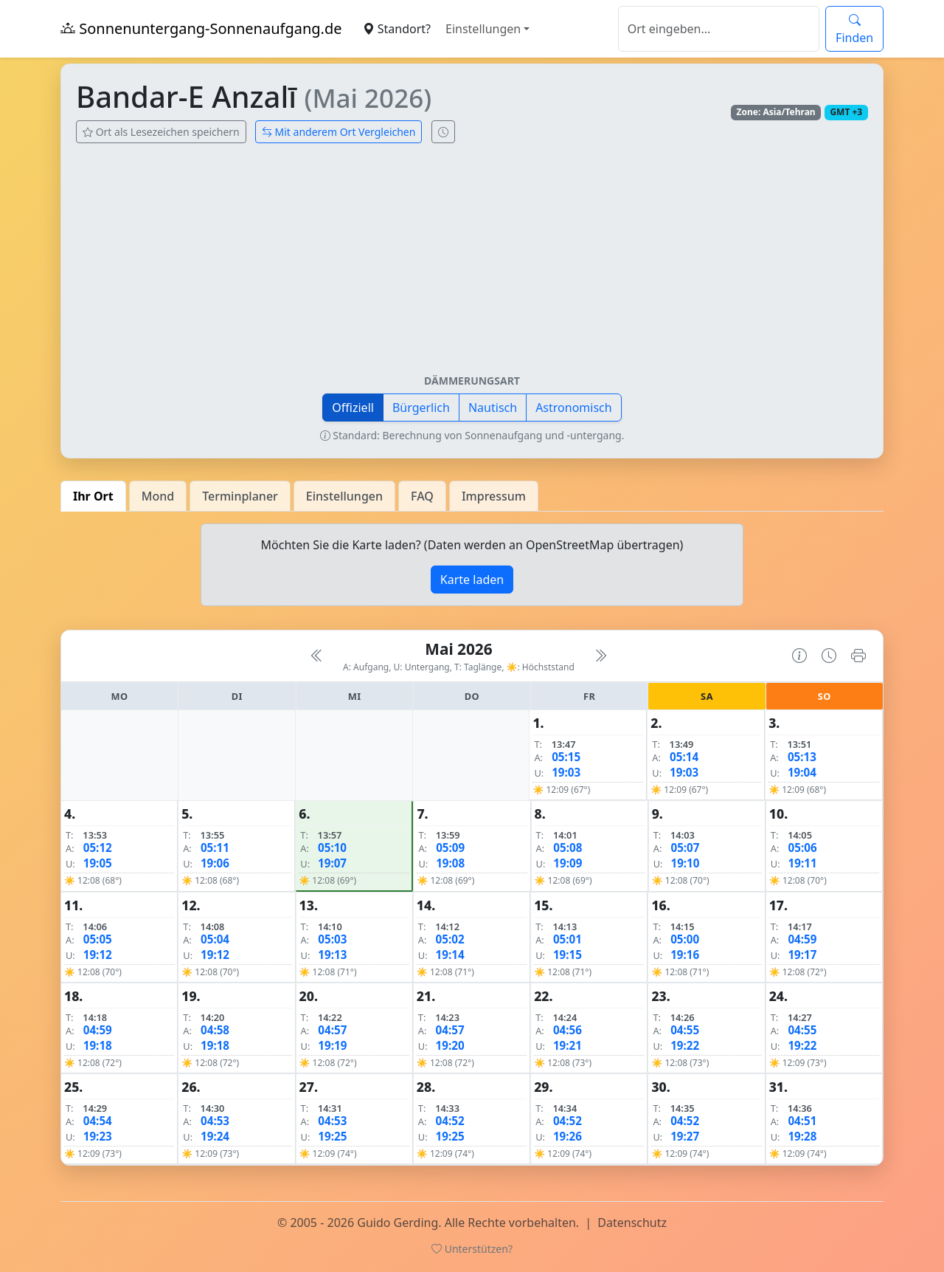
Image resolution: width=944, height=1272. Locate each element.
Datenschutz (632, 1222)
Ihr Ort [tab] (93, 496)
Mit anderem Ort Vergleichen (339, 132)
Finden (854, 29)
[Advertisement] (472, 264)
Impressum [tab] (494, 496)
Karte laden (472, 579)
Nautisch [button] (492, 407)
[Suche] (718, 29)
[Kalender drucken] (858, 656)
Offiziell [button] (353, 407)
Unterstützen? (472, 1249)
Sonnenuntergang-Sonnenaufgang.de (201, 28)
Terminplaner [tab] (240, 496)
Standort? (397, 29)
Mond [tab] (158, 496)
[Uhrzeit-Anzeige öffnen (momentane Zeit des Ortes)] (443, 131)
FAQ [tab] (422, 496)
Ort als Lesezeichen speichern (161, 132)
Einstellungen (483, 29)
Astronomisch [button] (573, 407)
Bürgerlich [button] (421, 407)
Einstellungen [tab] (344, 496)
